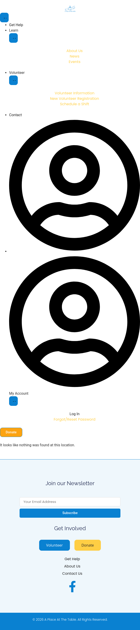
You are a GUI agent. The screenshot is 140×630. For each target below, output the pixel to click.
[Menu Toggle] (4, 17)
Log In (75, 414)
